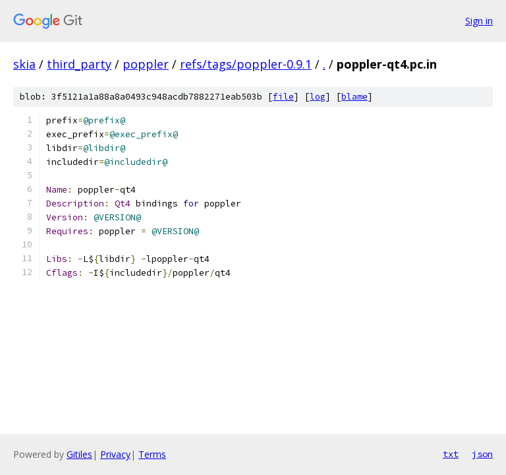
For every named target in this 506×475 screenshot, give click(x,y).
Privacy (115, 454)
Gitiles (79, 454)
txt (451, 454)
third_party (79, 64)
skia (24, 64)
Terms (152, 454)
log (317, 96)
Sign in (479, 21)
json (482, 454)
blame (354, 96)
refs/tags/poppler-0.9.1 (246, 64)
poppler (146, 64)
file (283, 96)
